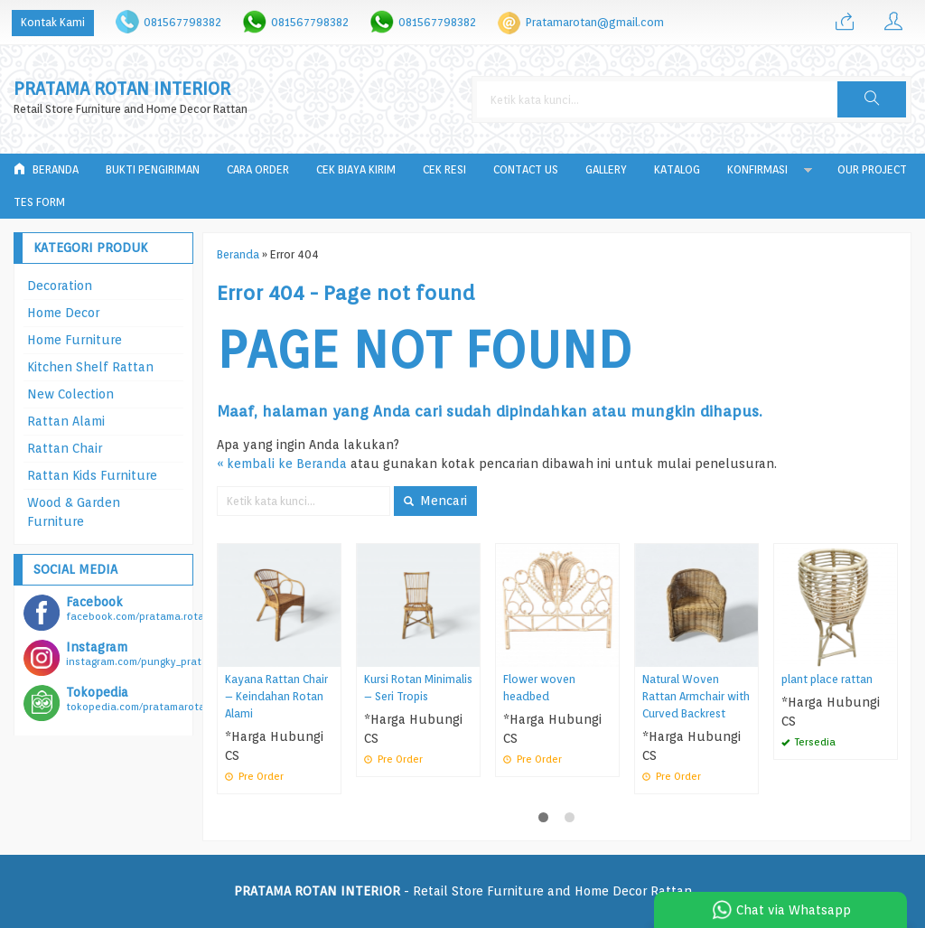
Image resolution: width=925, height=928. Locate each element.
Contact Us (525, 169)
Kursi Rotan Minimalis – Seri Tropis (418, 687)
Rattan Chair (64, 448)
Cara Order (258, 169)
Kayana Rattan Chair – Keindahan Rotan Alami (276, 696)
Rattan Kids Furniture (92, 475)
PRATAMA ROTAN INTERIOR (122, 89)
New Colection (70, 394)
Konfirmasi (757, 169)
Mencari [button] (435, 500)
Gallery (606, 169)
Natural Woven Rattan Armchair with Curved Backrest (696, 696)
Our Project (872, 169)
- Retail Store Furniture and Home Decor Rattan (463, 891)
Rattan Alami (66, 421)
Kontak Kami (53, 22)
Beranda (46, 169)
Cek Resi (444, 169)
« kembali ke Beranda (282, 463)
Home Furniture (74, 340)
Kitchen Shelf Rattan (90, 367)
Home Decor (63, 312)
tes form (39, 202)
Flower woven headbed (539, 687)
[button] (871, 99)
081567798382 (182, 22)
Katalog (677, 169)
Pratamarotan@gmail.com (595, 22)
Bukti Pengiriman (153, 169)
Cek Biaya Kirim (356, 169)
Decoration (59, 285)
